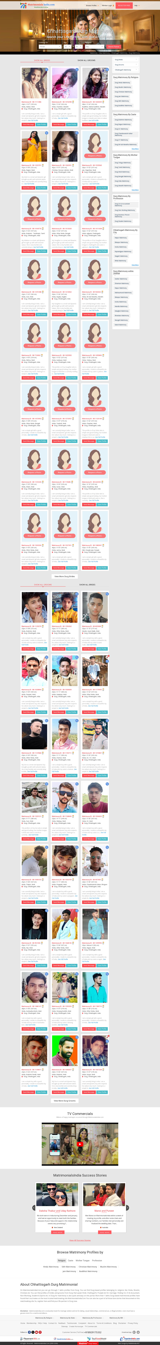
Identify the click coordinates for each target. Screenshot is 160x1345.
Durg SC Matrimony (121, 129)
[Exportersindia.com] (130, 1339)
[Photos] (107, 657)
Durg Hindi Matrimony (122, 172)
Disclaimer (122, 1323)
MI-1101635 (36, 482)
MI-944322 (97, 292)
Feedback (61, 1323)
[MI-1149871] (34, 1050)
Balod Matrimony (120, 325)
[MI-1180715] (95, 987)
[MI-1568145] (64, 924)
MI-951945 (36, 943)
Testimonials (72, 1323)
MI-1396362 (67, 626)
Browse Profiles (92, 5)
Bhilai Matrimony (120, 261)
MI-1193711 (67, 753)
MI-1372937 (67, 419)
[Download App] (134, 1332)
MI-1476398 (67, 102)
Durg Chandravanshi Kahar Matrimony (123, 134)
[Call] (46, 69)
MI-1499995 (97, 943)
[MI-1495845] (95, 336)
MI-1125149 (97, 419)
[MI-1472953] (34, 399)
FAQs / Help (42, 1323)
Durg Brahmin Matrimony (123, 120)
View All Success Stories (80, 1240)
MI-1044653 (97, 816)
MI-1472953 (36, 419)
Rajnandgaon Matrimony (123, 251)
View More (135, 149)
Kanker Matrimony (121, 279)
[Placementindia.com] (30, 1339)
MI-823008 (97, 626)
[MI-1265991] (64, 146)
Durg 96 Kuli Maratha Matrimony (126, 144)
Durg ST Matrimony (121, 140)
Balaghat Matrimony (121, 311)
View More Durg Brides (65, 576)
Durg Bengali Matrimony (123, 176)
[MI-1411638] (95, 209)
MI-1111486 (36, 102)
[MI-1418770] (34, 209)
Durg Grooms (119, 65)
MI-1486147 (36, 1006)
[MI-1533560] (95, 146)
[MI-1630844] (34, 670)
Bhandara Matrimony (122, 315)
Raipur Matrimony (121, 238)
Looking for (43, 42)
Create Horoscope (76, 1326)
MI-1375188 (36, 292)
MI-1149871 (36, 1070)
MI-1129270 (36, 626)
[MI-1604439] (95, 83)
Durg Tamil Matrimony (122, 167)
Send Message (28, 124)
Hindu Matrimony (51, 1267)
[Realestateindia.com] (63, 1339)
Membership (31, 1323)
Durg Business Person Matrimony (122, 216)
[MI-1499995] (95, 924)
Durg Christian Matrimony (123, 92)
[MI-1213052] (65, 273)
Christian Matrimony (88, 1267)
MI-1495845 (97, 355)
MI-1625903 (67, 355)
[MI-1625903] (65, 336)
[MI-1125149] (95, 399)
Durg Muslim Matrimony (123, 87)
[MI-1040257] (64, 1050)
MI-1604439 (97, 102)
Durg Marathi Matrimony (123, 186)
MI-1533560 (97, 165)
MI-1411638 (97, 229)
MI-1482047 (97, 545)
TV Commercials (91, 1326)
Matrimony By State (68, 1318)
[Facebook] (29, 1332)
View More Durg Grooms (65, 1100)
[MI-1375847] (95, 734)
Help (137, 5)
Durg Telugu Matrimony (123, 163)
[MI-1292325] (64, 987)
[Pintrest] (40, 1332)
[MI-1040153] (34, 860)
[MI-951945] (34, 924)
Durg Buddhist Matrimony (123, 105)
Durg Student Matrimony (123, 221)
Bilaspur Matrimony (121, 242)
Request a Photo (95, 156)
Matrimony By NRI (117, 1318)
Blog (115, 1323)
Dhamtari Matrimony (122, 283)
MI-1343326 (36, 545)
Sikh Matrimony (69, 1267)
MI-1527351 (67, 545)
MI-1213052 (67, 292)
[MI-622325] (95, 463)
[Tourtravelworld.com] (96, 1339)
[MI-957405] (95, 860)
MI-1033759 (67, 880)
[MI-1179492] (95, 670)
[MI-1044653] (95, 797)
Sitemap (64, 1326)
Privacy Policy (133, 1323)
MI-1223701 (36, 165)
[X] (32, 1332)
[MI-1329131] (34, 797)
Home (23, 1323)
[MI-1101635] (34, 463)
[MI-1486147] (34, 987)
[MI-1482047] (95, 526)
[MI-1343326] (34, 526)
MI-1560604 (67, 690)
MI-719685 (67, 482)
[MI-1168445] (64, 797)
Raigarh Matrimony (121, 256)
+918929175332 (92, 1332)
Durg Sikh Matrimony (122, 101)
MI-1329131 (36, 816)
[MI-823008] (95, 607)
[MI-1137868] (34, 734)
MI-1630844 (36, 690)
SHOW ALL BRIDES (42, 60)
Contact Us (52, 1323)
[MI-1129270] (34, 607)
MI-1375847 (97, 753)
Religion (88, 42)
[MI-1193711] (64, 734)
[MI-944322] (95, 273)
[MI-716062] (34, 336)
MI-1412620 (67, 229)
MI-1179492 (97, 690)
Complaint (82, 1323)
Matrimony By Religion (44, 1318)
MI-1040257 (67, 1070)
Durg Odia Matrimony (122, 181)
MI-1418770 (36, 229)
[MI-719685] (65, 463)
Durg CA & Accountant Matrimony (122, 205)
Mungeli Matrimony (121, 320)
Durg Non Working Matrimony (125, 210)
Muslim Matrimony (108, 1267)
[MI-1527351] (65, 526)
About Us (91, 1323)
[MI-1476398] (64, 83)
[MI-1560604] (64, 670)
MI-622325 (97, 482)
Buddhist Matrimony (88, 1271)
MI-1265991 (67, 165)
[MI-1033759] (64, 860)
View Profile (41, 124)
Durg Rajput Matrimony (122, 124)
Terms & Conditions (104, 1323)
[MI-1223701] (34, 146)
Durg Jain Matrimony (121, 96)
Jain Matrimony (69, 1271)
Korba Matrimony (120, 247)
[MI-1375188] (34, 273)
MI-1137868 (36, 753)
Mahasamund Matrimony (123, 293)
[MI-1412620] (65, 209)
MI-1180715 (97, 1006)
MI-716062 (36, 355)
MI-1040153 (36, 880)
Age (65, 42)
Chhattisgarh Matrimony (123, 70)
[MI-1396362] (64, 607)
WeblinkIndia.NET (134, 1343)
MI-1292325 (67, 1006)
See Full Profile (33, 120)
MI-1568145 (67, 943)
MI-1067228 (97, 1070)
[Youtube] (36, 1332)
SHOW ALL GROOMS (86, 60)
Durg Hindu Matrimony (122, 83)
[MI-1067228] (95, 1050)
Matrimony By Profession (93, 1318)
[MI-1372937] (65, 399)
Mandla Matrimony (121, 306)
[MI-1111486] (34, 83)
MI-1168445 (67, 816)
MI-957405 (97, 880)
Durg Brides (119, 60)
